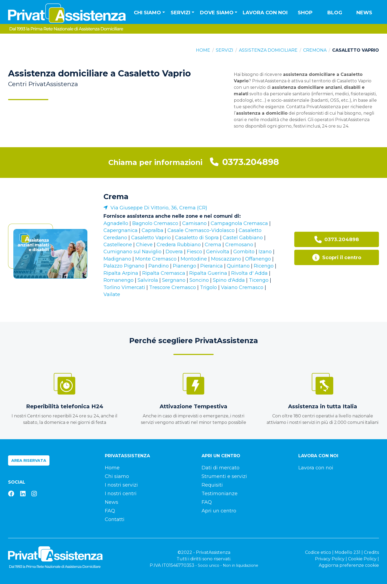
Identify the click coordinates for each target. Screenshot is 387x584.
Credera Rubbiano (179, 245)
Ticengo (258, 280)
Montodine (194, 259)
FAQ (110, 511)
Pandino (158, 266)
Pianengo (184, 266)
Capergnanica (120, 230)
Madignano (117, 259)
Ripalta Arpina (120, 273)
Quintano (238, 266)
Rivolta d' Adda (249, 273)
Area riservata (28, 460)
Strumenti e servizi (224, 476)
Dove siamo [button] (217, 13)
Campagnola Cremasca (239, 223)
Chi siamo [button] (147, 13)
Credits (371, 552)
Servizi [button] (180, 13)
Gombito (244, 252)
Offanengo (258, 259)
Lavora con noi (265, 13)
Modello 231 (347, 552)
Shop (305, 13)
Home (203, 50)
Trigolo (208, 287)
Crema (115, 196)
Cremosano (239, 245)
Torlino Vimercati (124, 287)
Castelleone (117, 245)
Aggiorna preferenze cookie (349, 565)
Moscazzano (226, 259)
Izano (265, 252)
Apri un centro (219, 511)
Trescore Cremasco (172, 287)
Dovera (174, 252)
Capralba (152, 230)
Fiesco (194, 252)
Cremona (315, 50)
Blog (334, 13)
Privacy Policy (330, 558)
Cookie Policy (362, 558)
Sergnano (173, 280)
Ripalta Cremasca (163, 273)
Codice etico (318, 552)
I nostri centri (121, 494)
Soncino (199, 280)
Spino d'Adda (229, 280)
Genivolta (217, 252)
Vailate (111, 294)
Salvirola (148, 280)
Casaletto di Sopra (197, 238)
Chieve (144, 245)
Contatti (114, 519)
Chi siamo (117, 476)
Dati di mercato (220, 468)
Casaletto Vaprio (151, 238)
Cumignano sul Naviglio (132, 252)
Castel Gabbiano (243, 238)
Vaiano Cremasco (242, 287)
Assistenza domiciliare (268, 50)
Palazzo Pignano (123, 266)
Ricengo (264, 266)
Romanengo (118, 280)
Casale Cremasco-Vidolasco (201, 230)
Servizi (224, 50)
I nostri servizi (121, 485)
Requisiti (212, 485)
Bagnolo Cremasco (155, 223)
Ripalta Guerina (208, 273)
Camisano (194, 223)
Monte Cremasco (156, 259)
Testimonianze (220, 494)
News (364, 13)
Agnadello (115, 223)
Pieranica (211, 266)
